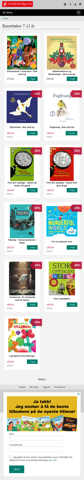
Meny (7, 12)
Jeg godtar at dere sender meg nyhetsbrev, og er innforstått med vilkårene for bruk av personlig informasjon (40, 458)
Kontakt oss (60, 387)
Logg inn (46, 387)
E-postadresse (36, 448)
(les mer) (53, 460)
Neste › (42, 379)
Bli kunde (34, 387)
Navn (36, 437)
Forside (5, 18)
